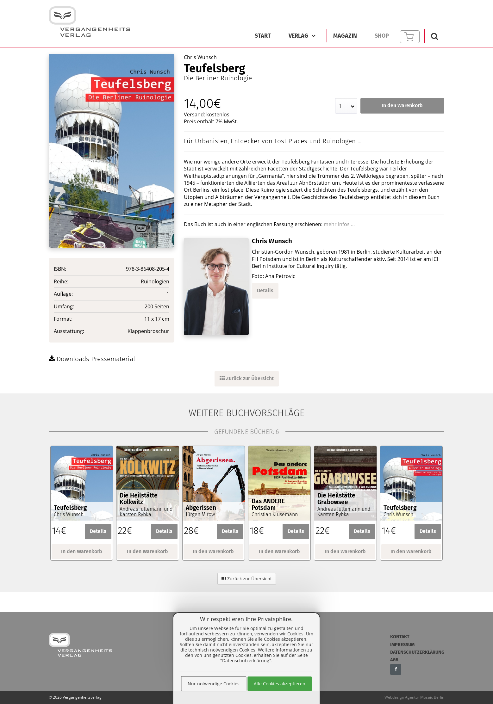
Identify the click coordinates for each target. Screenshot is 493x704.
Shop (382, 35)
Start (263, 35)
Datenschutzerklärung (417, 652)
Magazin (345, 35)
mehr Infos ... (339, 224)
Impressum (402, 644)
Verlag (302, 35)
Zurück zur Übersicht (247, 378)
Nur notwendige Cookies (214, 684)
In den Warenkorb (402, 105)
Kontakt (399, 636)
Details (265, 290)
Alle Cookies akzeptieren (279, 684)
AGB (394, 660)
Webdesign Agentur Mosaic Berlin (414, 697)
